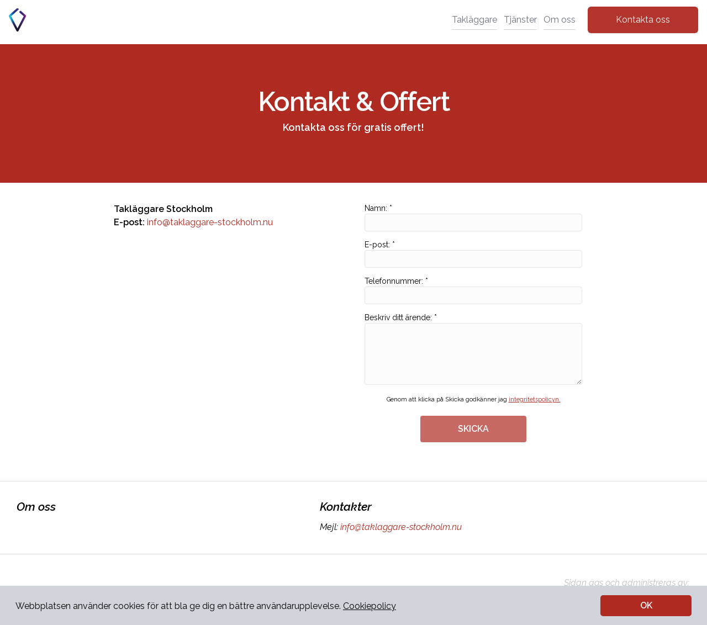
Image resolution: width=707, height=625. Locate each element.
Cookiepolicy (369, 606)
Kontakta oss (643, 19)
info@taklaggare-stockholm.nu (210, 222)
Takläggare (474, 19)
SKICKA (473, 428)
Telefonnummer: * (473, 290)
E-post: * (473, 254)
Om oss (560, 19)
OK (646, 605)
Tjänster (520, 19)
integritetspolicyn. (535, 399)
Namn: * (473, 217)
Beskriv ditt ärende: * (473, 349)
